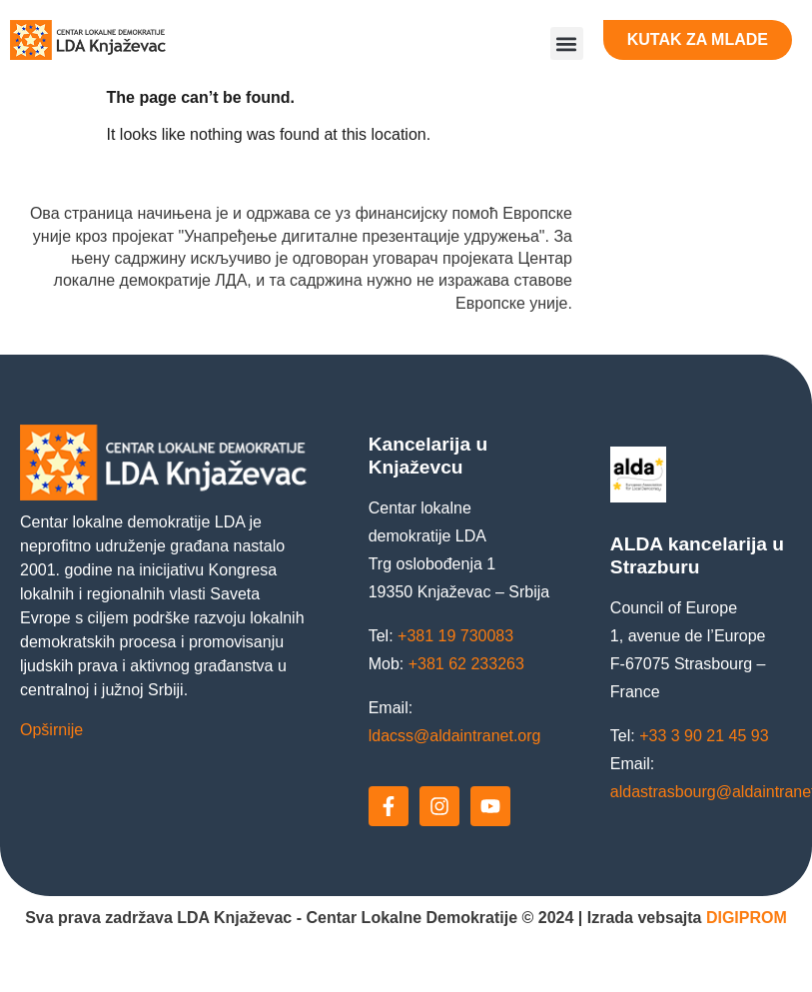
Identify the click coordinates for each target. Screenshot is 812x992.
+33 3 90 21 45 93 (703, 735)
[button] (566, 43)
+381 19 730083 (455, 635)
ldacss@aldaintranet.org (455, 735)
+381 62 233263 (466, 663)
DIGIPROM (746, 917)
